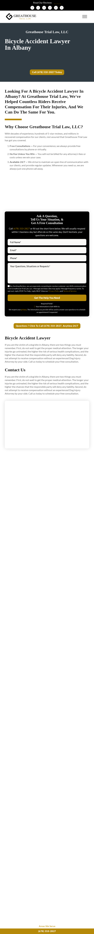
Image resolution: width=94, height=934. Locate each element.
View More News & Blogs (47, 773)
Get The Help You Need (47, 298)
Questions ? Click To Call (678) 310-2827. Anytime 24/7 (47, 326)
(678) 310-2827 (47, 931)
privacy (24, 310)
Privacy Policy (54, 291)
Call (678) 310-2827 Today (47, 72)
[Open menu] (84, 16)
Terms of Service (69, 291)
